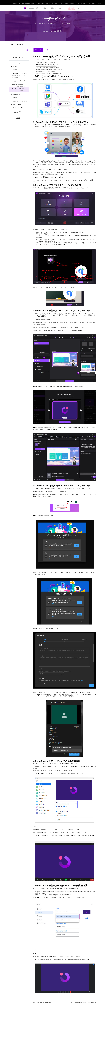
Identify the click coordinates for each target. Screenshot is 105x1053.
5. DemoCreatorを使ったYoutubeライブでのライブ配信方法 (52, 69)
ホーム (11, 45)
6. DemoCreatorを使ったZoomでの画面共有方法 (49, 71)
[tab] (19, 63)
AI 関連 (74, 2)
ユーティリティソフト (65, 2)
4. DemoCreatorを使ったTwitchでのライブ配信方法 (50, 67)
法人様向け (81, 2)
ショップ (86, 2)
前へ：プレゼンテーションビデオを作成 (44, 1002)
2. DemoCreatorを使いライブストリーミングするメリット (52, 64)
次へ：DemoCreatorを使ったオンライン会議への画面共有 (80, 1002)
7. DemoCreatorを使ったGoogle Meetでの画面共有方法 (51, 73)
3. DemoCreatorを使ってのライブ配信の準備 (48, 66)
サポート (91, 2)
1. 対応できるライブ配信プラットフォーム (47, 62)
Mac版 (46, 50)
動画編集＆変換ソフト (33, 2)
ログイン (98, 2)
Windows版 (38, 50)
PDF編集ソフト (54, 2)
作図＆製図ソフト (44, 2)
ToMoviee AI (23, 2)
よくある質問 (16, 118)
